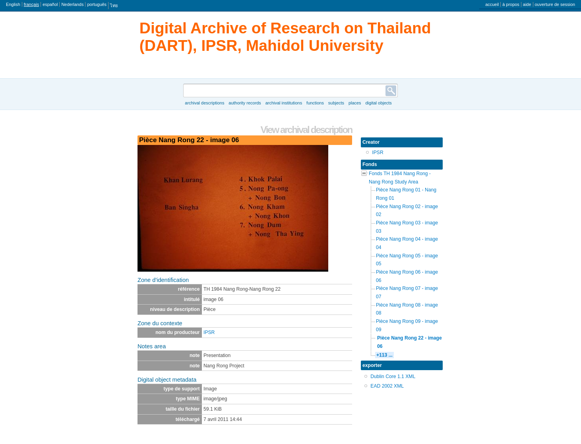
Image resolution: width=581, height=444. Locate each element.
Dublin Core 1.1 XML (392, 376)
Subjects (336, 102)
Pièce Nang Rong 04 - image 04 (407, 243)
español (50, 4)
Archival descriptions (204, 102)
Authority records (245, 102)
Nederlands (72, 4)
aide (527, 4)
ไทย (114, 5)
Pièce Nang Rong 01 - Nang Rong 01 (406, 194)
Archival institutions (283, 102)
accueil (492, 4)
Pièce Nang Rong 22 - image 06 (409, 342)
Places (355, 102)
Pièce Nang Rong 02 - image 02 (407, 211)
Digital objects (378, 102)
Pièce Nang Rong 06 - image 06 (407, 276)
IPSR (209, 332)
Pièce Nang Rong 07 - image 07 (407, 292)
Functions (315, 102)
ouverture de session (555, 4)
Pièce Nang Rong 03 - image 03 (407, 227)
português (97, 4)
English (13, 4)
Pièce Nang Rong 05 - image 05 (407, 260)
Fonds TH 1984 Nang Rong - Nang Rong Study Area (400, 178)
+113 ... (384, 355)
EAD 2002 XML (387, 386)
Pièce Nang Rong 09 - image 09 (407, 325)
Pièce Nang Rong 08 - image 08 (407, 309)
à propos (510, 4)
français (31, 4)
